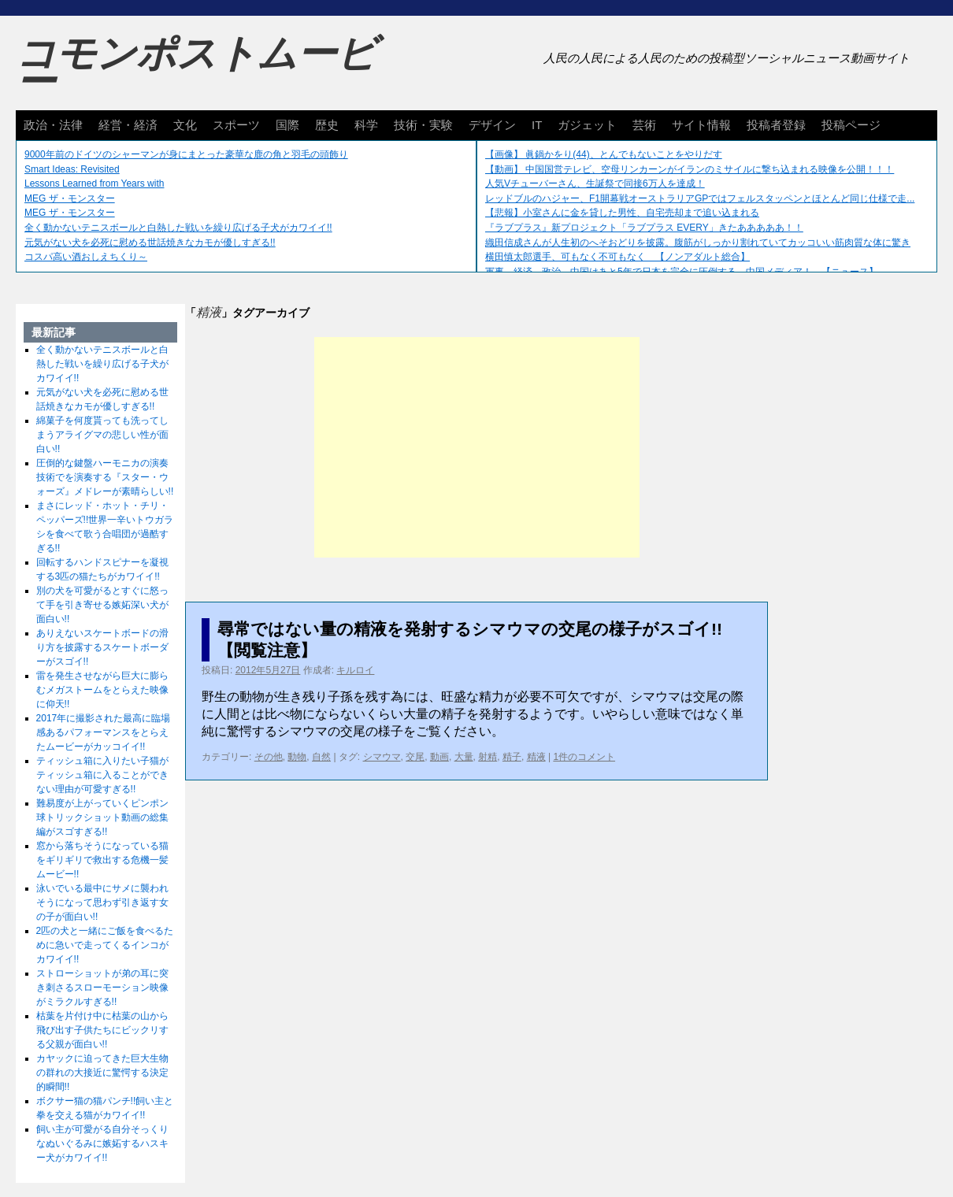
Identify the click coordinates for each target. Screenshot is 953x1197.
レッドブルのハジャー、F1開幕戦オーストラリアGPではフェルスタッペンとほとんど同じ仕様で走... (699, 198)
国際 (287, 125)
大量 (463, 756)
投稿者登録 (776, 125)
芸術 (644, 125)
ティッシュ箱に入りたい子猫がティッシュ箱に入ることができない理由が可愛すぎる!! (102, 775)
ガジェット (587, 125)
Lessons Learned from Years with (94, 183)
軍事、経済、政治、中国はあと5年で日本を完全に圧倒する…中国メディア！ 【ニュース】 (681, 271)
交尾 (415, 756)
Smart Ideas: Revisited (72, 169)
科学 (366, 125)
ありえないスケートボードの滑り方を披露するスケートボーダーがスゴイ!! (102, 647)
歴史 (327, 125)
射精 (487, 756)
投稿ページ (851, 125)
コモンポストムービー (196, 68)
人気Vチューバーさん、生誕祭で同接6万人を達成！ (595, 183)
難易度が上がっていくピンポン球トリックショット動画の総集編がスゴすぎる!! (102, 817)
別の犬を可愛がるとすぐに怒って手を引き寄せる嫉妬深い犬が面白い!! (102, 604)
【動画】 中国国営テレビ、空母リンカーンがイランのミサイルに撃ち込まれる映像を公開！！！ (689, 169)
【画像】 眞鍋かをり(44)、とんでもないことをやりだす (603, 154)
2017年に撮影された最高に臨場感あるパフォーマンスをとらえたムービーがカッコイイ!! (103, 732)
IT (537, 125)
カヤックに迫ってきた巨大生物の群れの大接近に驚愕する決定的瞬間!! (102, 1072)
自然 (321, 756)
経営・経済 (128, 125)
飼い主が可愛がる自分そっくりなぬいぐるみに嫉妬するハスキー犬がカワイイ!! (102, 1143)
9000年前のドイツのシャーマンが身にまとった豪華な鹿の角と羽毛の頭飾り (186, 154)
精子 (511, 756)
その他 (268, 756)
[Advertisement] (477, 447)
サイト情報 (701, 125)
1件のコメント (584, 756)
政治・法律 (53, 125)
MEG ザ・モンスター (69, 198)
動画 (439, 756)
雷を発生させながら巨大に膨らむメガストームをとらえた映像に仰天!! (102, 690)
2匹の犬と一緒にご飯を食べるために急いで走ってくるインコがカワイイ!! (105, 945)
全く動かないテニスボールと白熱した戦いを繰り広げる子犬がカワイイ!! (178, 227)
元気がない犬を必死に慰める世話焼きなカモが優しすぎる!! (150, 242)
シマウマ (382, 756)
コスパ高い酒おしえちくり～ (85, 256)
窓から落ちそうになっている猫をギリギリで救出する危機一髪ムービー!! (102, 860)
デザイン (492, 125)
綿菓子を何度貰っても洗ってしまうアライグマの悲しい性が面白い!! (102, 434)
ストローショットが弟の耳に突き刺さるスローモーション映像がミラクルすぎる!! (102, 987)
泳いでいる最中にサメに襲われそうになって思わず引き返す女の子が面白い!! (102, 902)
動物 (296, 756)
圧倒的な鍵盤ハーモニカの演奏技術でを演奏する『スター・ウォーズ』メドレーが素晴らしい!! (105, 477)
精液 (536, 756)
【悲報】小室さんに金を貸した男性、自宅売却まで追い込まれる (622, 212)
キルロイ (355, 670)
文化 (185, 125)
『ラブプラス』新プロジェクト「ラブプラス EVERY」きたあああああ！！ (644, 227)
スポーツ (236, 125)
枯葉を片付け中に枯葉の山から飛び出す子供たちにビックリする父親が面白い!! (102, 1030)
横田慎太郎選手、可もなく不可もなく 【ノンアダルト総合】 (617, 256)
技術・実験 (423, 125)
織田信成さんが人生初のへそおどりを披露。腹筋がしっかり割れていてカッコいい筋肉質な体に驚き (697, 242)
